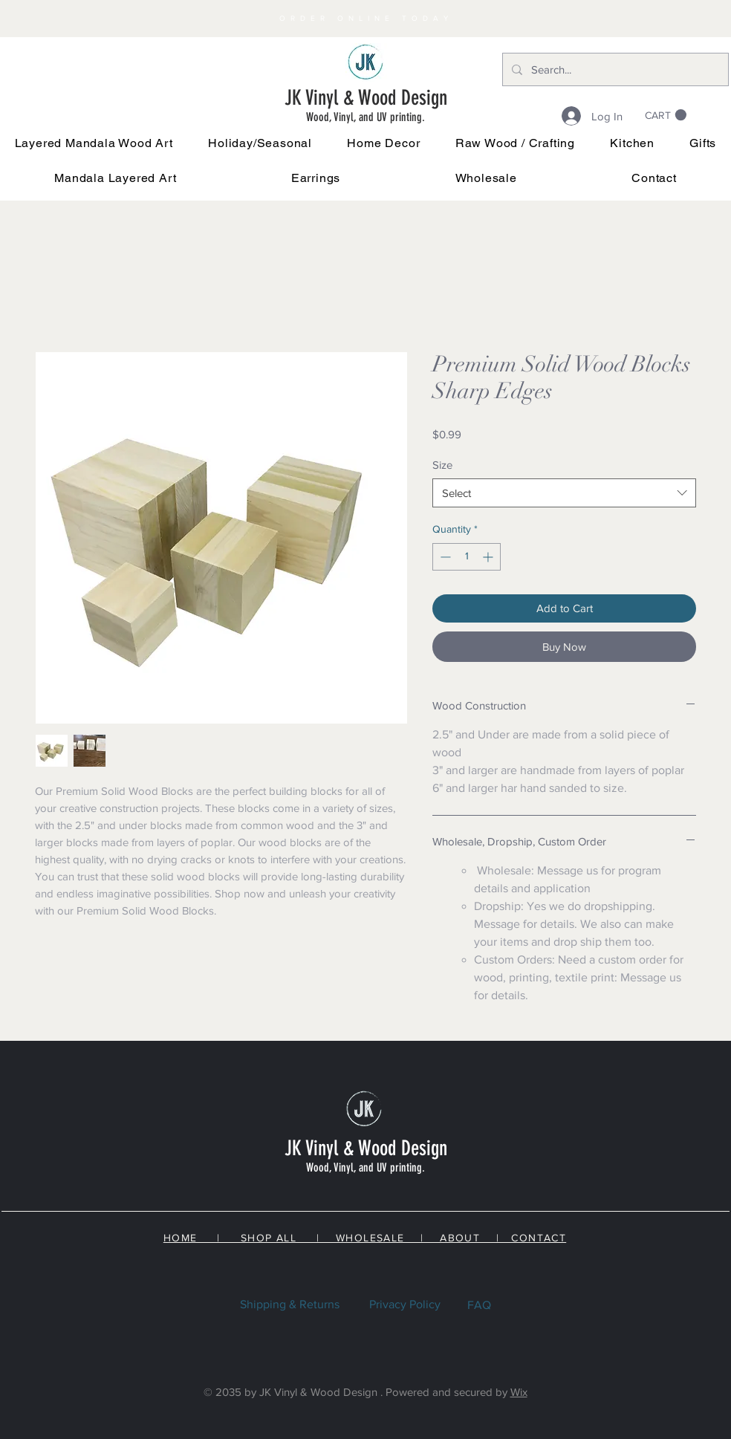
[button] (260, 143)
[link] (665, 115)
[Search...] (614, 69)
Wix (518, 1392)
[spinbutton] (466, 557)
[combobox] (564, 492)
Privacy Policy (405, 1304)
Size (442, 464)
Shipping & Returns (289, 1304)
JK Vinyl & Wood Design (366, 97)
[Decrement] (444, 557)
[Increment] (489, 557)
